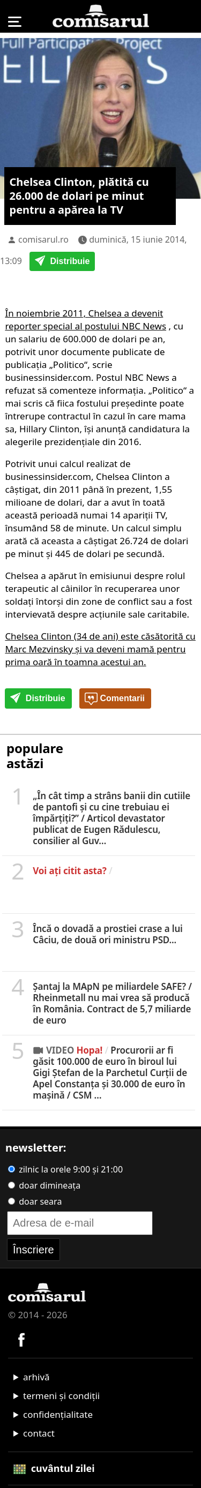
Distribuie (62, 261)
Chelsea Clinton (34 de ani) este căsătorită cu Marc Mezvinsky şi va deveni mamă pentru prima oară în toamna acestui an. (100, 649)
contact (39, 1433)
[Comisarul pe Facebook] (21, 1338)
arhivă (36, 1377)
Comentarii (115, 699)
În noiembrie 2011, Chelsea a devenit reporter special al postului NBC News (85, 319)
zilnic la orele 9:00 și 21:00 (65, 1169)
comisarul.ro (43, 239)
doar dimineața (44, 1185)
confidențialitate (58, 1414)
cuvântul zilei (54, 1468)
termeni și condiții (61, 1395)
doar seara (35, 1201)
